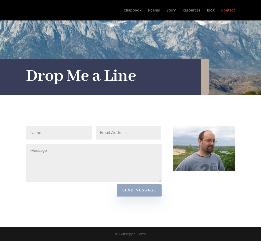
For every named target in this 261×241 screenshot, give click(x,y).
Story (171, 10)
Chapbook (132, 10)
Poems (154, 10)
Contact (228, 10)
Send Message (139, 190)
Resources (191, 10)
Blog (211, 10)
